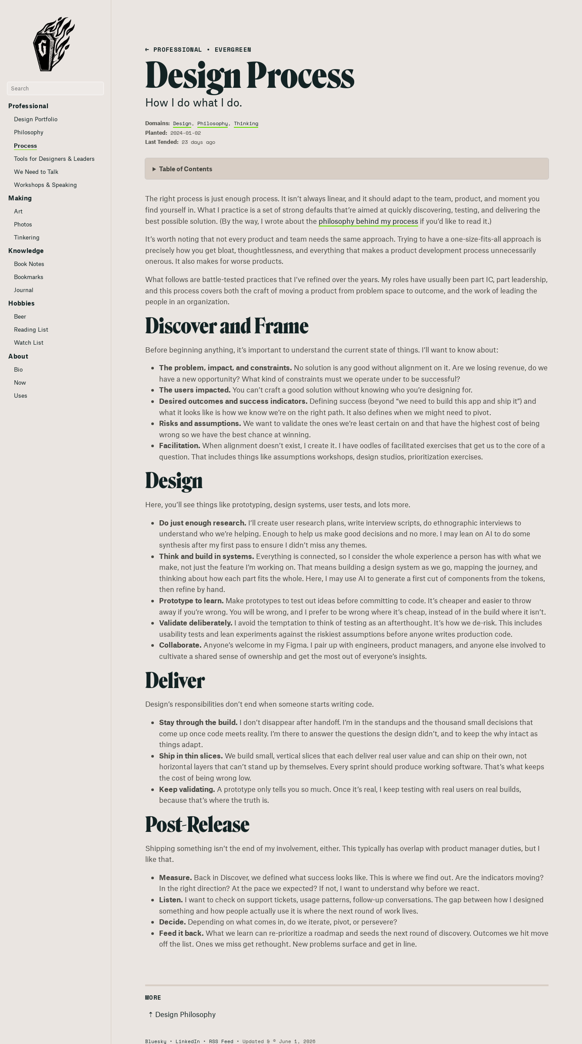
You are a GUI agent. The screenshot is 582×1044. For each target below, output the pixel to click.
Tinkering (27, 237)
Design (182, 123)
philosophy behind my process (368, 220)
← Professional (174, 49)
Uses (20, 395)
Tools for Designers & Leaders (54, 158)
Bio (18, 369)
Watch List (28, 342)
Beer (20, 316)
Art (18, 211)
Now (20, 382)
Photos (23, 224)
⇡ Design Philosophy (181, 1014)
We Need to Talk (36, 171)
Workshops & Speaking (45, 184)
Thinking (246, 123)
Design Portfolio (35, 119)
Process (25, 145)
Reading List (31, 329)
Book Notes (29, 263)
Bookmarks (28, 276)
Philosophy (28, 132)
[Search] (55, 88)
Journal (23, 289)
